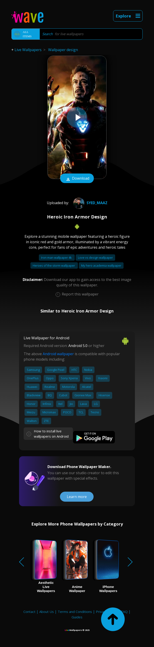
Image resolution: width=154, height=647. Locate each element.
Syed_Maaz (89, 202)
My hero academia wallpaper (101, 265)
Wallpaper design (63, 49)
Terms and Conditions (75, 611)
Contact (29, 611)
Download (77, 179)
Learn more (77, 496)
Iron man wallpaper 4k (56, 257)
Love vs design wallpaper (95, 257)
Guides (77, 617)
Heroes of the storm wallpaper (54, 265)
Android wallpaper (58, 353)
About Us (46, 611)
